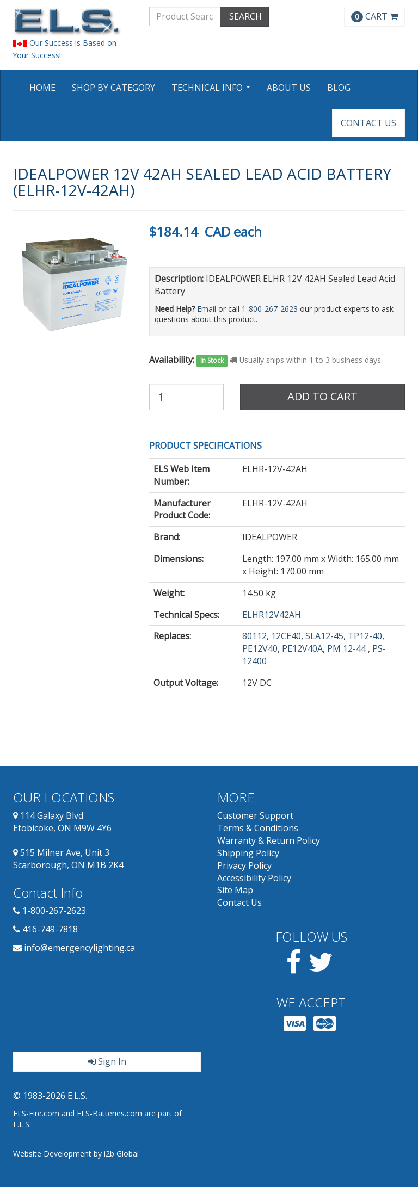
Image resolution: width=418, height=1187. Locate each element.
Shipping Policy (248, 853)
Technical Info (212, 91)
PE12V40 (260, 648)
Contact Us (368, 123)
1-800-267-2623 (270, 309)
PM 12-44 (347, 648)
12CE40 (286, 636)
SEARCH (244, 16)
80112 (254, 636)
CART (374, 16)
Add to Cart (322, 396)
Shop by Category (113, 88)
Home (42, 88)
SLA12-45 (324, 636)
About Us (289, 88)
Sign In (107, 1061)
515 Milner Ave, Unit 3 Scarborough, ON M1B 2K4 (68, 858)
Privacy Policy (244, 865)
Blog (339, 88)
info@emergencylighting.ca (79, 948)
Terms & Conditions (257, 828)
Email (206, 309)
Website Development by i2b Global (76, 1153)
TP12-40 (365, 636)
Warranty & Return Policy (268, 840)
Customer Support (255, 815)
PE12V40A (302, 648)
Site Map (235, 890)
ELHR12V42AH (271, 615)
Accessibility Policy (254, 878)
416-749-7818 (50, 929)
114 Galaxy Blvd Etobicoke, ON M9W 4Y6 (62, 821)
